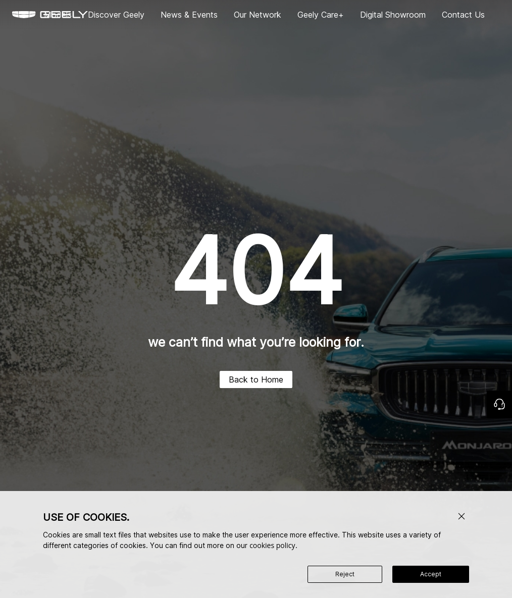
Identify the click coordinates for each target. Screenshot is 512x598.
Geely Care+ (320, 14)
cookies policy (272, 545)
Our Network (257, 14)
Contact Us (463, 14)
